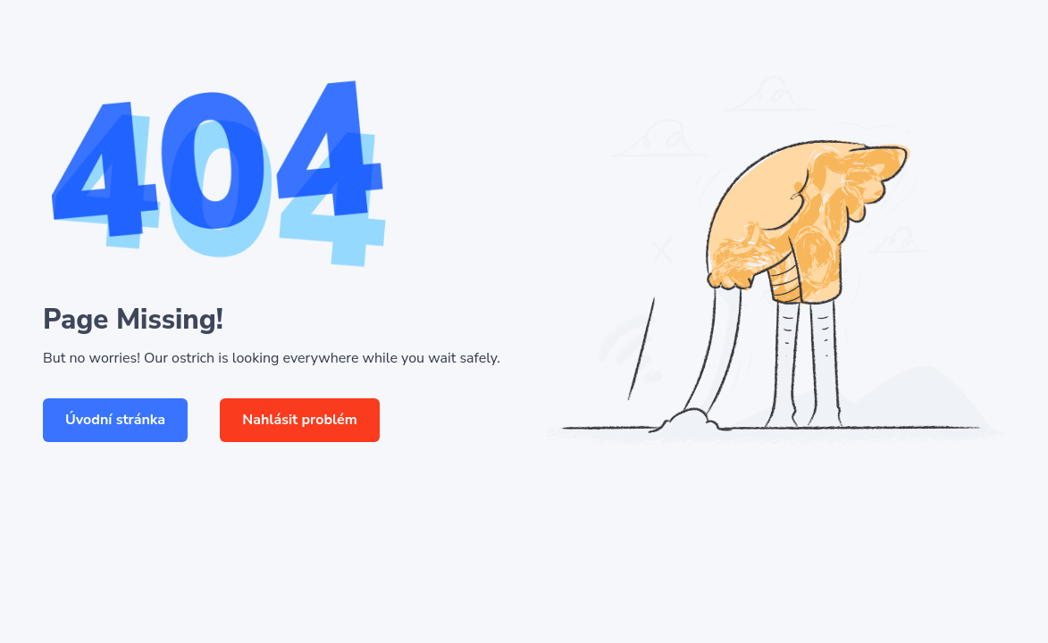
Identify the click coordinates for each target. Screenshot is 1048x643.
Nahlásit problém (299, 420)
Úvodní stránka (115, 420)
